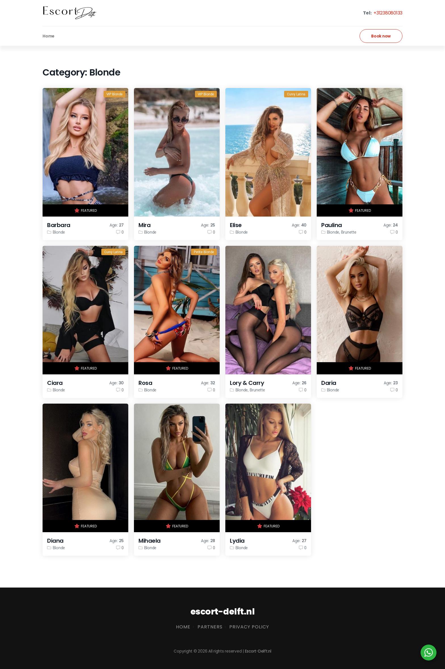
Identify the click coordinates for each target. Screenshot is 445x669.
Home (48, 36)
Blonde (59, 232)
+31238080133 (387, 13)
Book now (381, 36)
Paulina (331, 225)
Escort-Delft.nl (258, 651)
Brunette (348, 232)
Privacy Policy (249, 627)
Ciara (55, 383)
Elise (236, 225)
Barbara (58, 225)
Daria (328, 383)
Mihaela (149, 541)
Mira (144, 225)
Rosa (145, 383)
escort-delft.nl (222, 612)
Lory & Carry (247, 383)
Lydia (237, 541)
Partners (210, 627)
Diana (55, 541)
